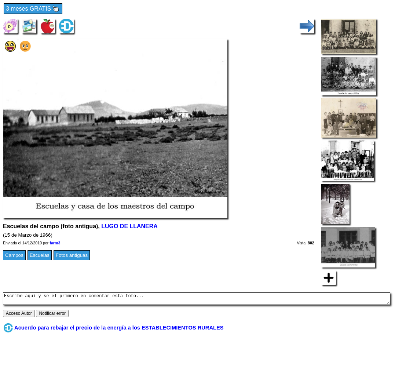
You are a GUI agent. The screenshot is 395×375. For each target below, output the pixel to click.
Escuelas (40, 255)
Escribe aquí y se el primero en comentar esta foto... (196, 299)
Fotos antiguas (72, 255)
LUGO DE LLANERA (129, 226)
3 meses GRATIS (33, 9)
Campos (14, 255)
